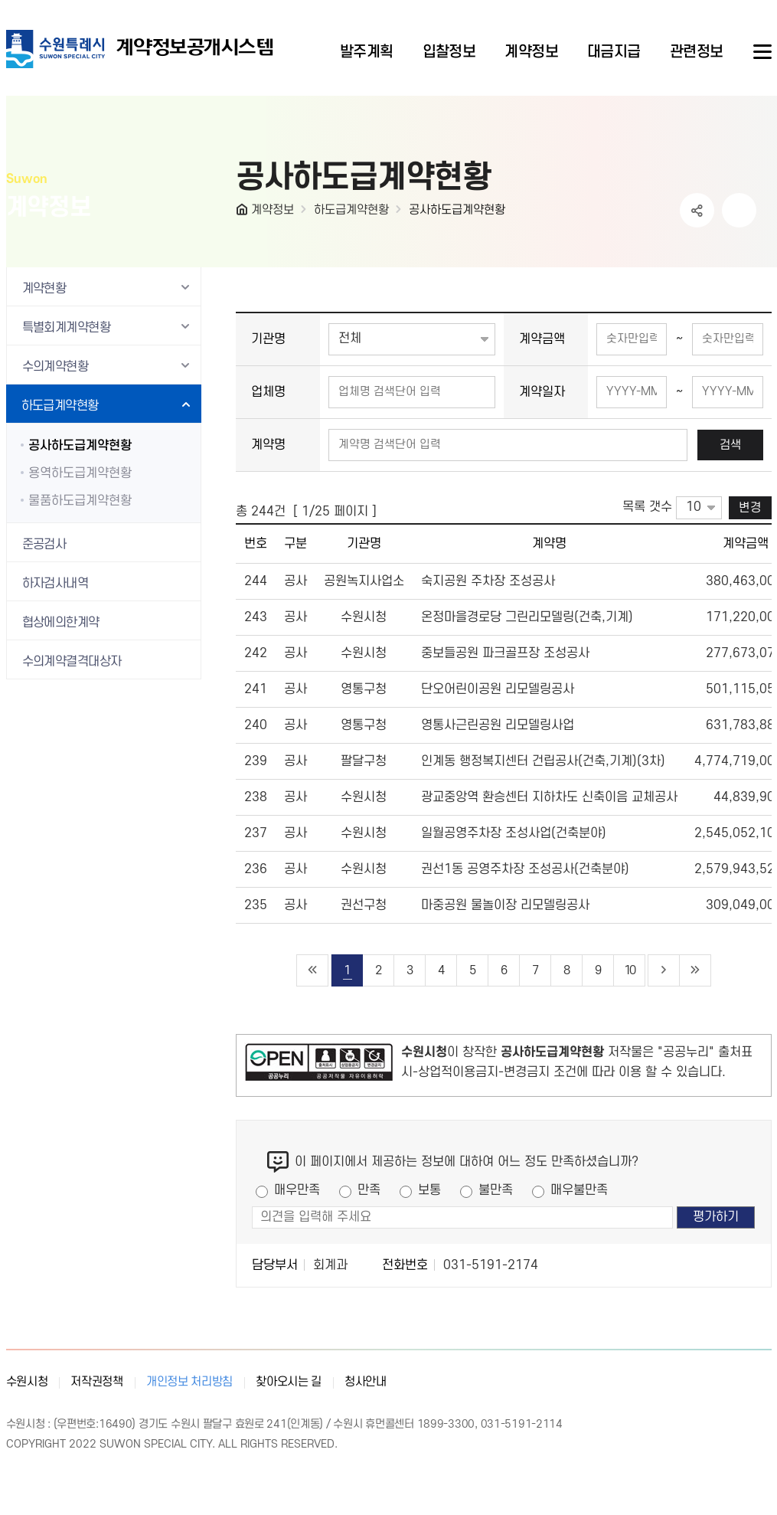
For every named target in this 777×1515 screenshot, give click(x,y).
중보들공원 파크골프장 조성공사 (505, 653)
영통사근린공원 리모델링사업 (497, 725)
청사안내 (365, 1382)
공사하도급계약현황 (457, 210)
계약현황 (44, 289)
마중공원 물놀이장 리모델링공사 (505, 905)
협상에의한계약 (61, 623)
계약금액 (542, 339)
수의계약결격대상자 (72, 662)
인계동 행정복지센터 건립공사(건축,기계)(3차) (543, 761)
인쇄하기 (739, 210)
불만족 (495, 1190)
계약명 (268, 445)
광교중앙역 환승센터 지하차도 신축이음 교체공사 (549, 797)
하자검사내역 (55, 584)
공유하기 (697, 210)
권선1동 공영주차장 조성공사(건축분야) (525, 869)
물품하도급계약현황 (80, 501)
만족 (368, 1190)
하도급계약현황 (351, 210)
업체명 (268, 392)
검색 (730, 445)
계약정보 (272, 210)
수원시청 (27, 1382)
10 (629, 970)
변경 (750, 508)
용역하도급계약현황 (80, 473)
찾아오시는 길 (289, 1382)
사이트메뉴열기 (761, 52)
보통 (429, 1190)
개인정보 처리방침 (189, 1382)
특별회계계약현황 (66, 328)
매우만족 (297, 1190)
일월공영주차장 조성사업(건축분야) (513, 833)
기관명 (268, 339)
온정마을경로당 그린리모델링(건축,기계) (527, 617)
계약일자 (542, 392)
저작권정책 (96, 1382)
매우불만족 (579, 1190)
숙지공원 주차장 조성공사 (488, 581)
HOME (243, 213)
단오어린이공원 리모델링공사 (497, 689)
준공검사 (44, 544)
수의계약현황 (55, 367)
